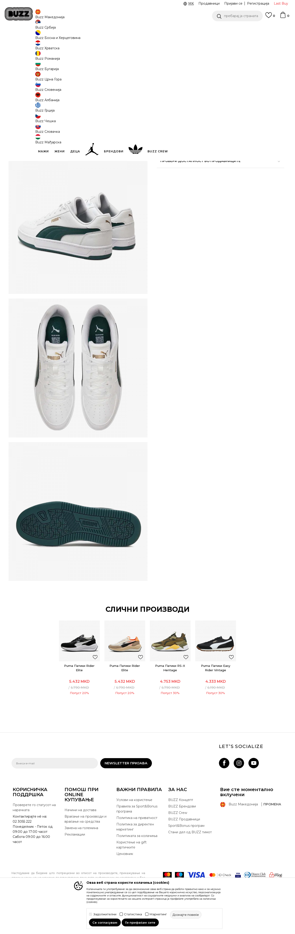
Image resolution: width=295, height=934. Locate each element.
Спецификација (216, 152)
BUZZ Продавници (184, 848)
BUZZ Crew (177, 842)
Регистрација (258, 3)
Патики (81, 37)
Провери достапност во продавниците (216, 167)
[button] (237, 16)
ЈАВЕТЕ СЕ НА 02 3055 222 (89, 29)
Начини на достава (80, 839)
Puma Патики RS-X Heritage (170, 694)
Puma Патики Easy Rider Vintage (214, 694)
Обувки (66, 37)
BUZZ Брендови (182, 836)
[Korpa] (284, 17)
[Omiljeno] (270, 17)
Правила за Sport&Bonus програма (136, 838)
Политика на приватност (136, 847)
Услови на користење (134, 829)
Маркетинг (158, 914)
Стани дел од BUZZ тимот (190, 861)
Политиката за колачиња (136, 865)
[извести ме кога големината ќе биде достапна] (164, 81)
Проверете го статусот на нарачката (34, 836)
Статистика (133, 914)
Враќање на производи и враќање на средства (85, 848)
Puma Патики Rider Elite (81, 694)
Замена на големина (81, 857)
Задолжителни (104, 914)
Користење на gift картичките (131, 874)
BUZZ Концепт (180, 829)
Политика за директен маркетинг (135, 856)
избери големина (172, 73)
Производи (49, 37)
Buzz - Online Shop (25, 37)
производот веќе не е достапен (192, 124)
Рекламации (75, 864)
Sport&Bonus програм (186, 855)
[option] (147, 29)
